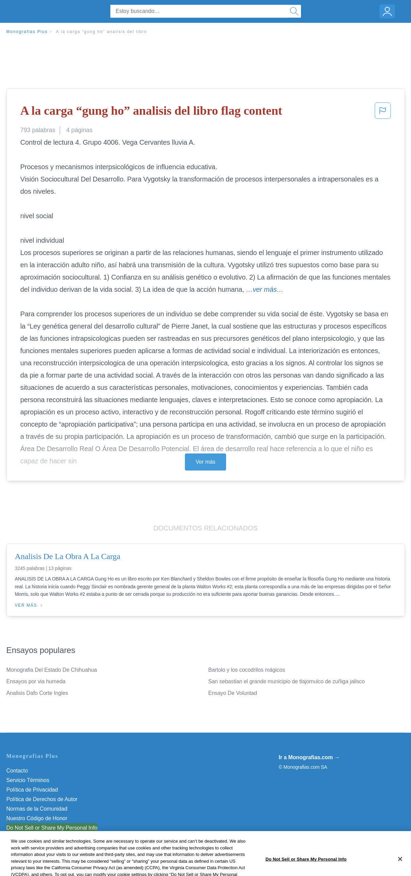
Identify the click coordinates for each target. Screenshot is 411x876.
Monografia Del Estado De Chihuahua (51, 670)
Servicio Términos (27, 780)
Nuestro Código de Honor (36, 818)
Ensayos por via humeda (36, 681)
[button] (383, 112)
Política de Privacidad (32, 790)
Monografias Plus (27, 31)
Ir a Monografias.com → (309, 757)
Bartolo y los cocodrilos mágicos (246, 670)
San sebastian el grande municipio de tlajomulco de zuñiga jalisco (286, 681)
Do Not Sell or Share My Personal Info (52, 828)
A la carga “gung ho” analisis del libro (101, 31)
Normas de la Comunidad (36, 809)
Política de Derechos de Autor (42, 799)
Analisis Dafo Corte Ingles (37, 693)
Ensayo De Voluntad (232, 693)
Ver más (206, 462)
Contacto (17, 771)
